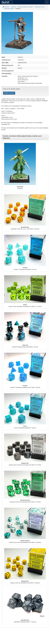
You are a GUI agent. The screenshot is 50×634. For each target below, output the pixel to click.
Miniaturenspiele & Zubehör (25, 7)
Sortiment (13, 7)
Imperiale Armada (9, 8)
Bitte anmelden (9, 93)
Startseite (6, 7)
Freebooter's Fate (39, 7)
